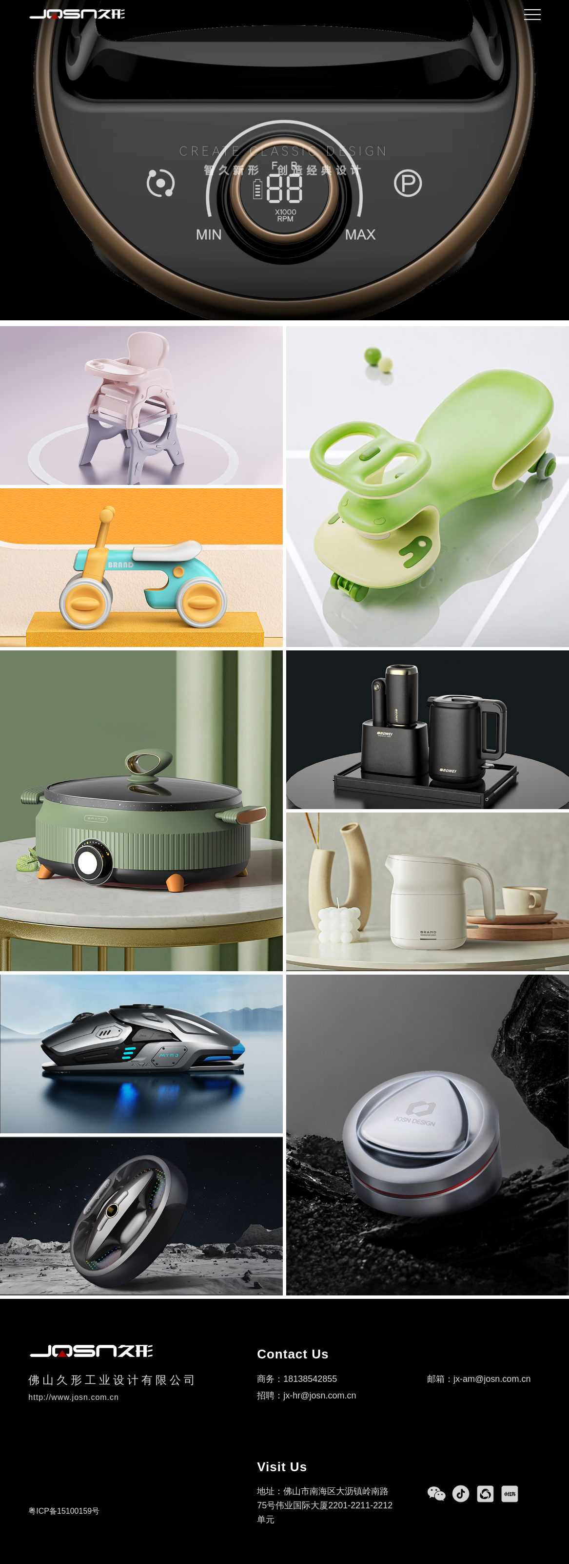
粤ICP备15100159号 (63, 1511)
